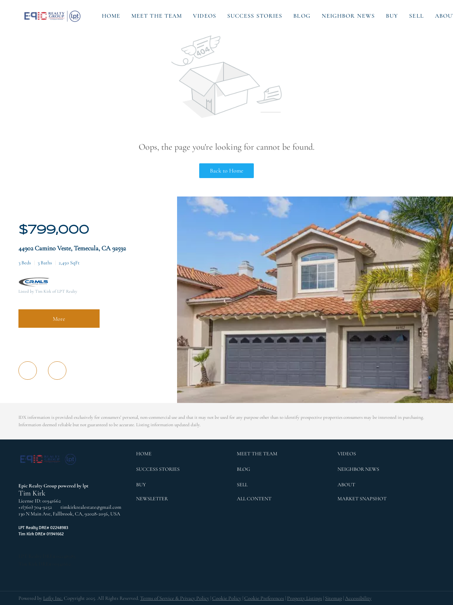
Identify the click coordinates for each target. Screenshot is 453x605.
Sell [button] (416, 16)
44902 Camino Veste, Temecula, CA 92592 (72, 248)
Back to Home (226, 170)
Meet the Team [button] (156, 16)
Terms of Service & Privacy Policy (174, 598)
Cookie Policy (226, 598)
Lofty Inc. (53, 598)
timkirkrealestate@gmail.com (90, 507)
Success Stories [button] (255, 16)
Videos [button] (204, 16)
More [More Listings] (59, 319)
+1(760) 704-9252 (35, 507)
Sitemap (333, 598)
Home (111, 16)
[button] (53, 15)
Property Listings (304, 598)
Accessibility (358, 598)
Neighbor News (348, 16)
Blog (301, 16)
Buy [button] (392, 16)
